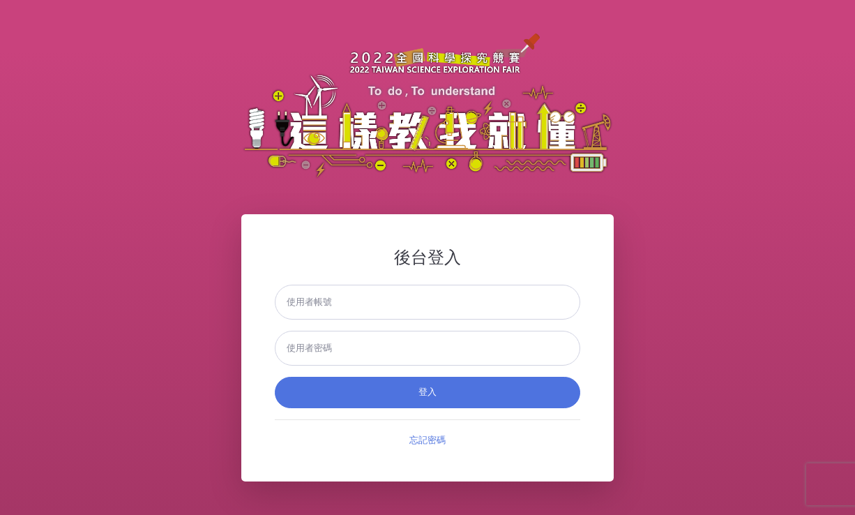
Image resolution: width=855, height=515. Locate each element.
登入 (427, 392)
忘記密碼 (427, 440)
